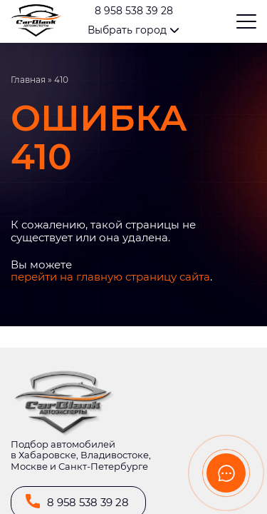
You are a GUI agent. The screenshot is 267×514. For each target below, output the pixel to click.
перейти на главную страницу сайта (110, 277)
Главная (28, 80)
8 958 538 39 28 (134, 11)
